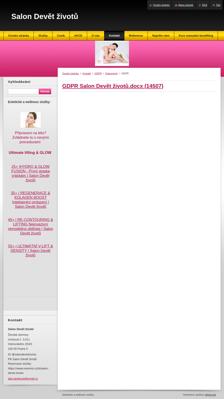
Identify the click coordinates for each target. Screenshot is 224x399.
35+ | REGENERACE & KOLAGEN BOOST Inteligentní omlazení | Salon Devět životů (30, 200)
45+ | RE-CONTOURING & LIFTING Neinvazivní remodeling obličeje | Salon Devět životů (30, 226)
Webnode (210, 394)
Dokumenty (111, 73)
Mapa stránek (185, 5)
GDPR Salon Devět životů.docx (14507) (112, 86)
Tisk (218, 5)
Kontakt (87, 73)
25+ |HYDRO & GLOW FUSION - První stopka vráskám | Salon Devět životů (30, 173)
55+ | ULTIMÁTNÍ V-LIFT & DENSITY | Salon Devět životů (30, 250)
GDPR (98, 73)
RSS (204, 5)
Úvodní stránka (70, 73)
